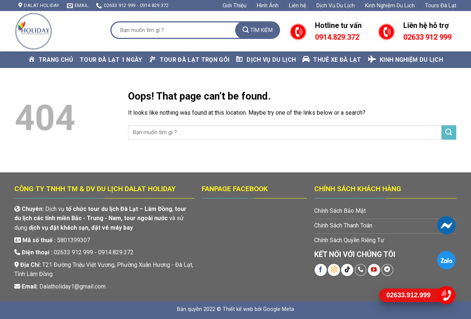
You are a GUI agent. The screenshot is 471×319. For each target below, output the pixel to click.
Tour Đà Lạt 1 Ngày (111, 59)
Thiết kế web (238, 309)
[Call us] (361, 270)
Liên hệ (297, 5)
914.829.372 (339, 37)
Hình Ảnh (268, 5)
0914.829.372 (116, 252)
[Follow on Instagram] (334, 270)
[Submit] (257, 30)
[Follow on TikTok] (347, 270)
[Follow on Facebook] (321, 270)
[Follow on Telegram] (387, 270)
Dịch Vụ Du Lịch (335, 5)
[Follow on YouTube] (374, 270)
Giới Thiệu (235, 5)
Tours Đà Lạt (440, 5)
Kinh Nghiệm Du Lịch (390, 5)
